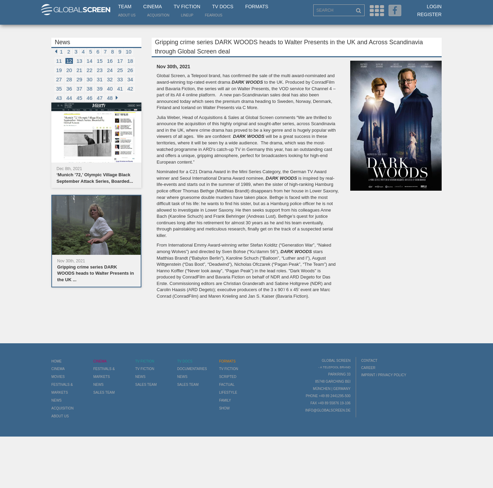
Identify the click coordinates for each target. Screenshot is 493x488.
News (56, 400)
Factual (227, 384)
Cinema (152, 6)
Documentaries (192, 369)
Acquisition (158, 15)
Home (56, 361)
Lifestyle (228, 392)
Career (368, 368)
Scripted (228, 377)
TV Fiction (187, 6)
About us (127, 15)
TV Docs (222, 6)
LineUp (187, 15)
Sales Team (104, 392)
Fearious (213, 15)
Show (224, 408)
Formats (256, 6)
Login (434, 6)
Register (429, 14)
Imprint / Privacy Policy (383, 375)
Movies (58, 377)
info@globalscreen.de (327, 410)
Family (225, 400)
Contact (369, 360)
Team (124, 6)
